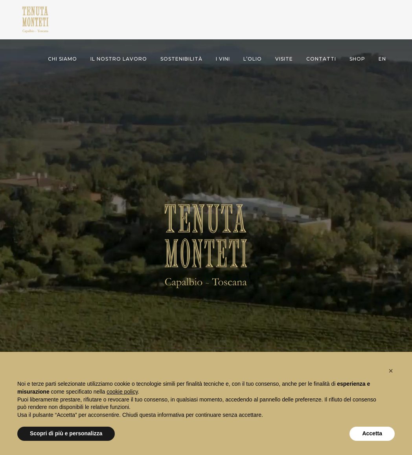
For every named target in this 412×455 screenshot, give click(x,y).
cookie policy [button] (122, 391)
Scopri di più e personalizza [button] (66, 433)
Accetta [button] (372, 433)
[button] (390, 370)
